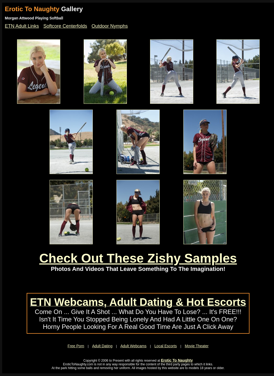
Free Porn (76, 346)
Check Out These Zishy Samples (138, 258)
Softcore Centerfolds (65, 26)
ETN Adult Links (22, 26)
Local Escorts (165, 346)
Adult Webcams (133, 346)
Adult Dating (102, 346)
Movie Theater (196, 346)
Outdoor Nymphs (110, 26)
